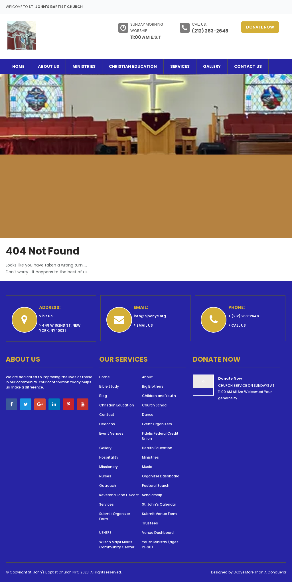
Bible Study (109, 386)
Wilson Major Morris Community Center (116, 545)
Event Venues (111, 433)
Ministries (84, 66)
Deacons (107, 424)
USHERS (105, 532)
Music (147, 466)
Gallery (212, 66)
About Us (48, 66)
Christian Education (133, 66)
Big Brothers (152, 386)
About (147, 377)
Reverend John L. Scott (119, 495)
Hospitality (109, 457)
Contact (106, 414)
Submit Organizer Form (114, 516)
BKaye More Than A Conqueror (260, 572)
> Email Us (143, 325)
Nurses (105, 476)
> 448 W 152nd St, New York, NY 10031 (59, 328)
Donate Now (260, 27)
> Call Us (237, 325)
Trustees (150, 523)
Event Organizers (157, 424)
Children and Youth (159, 395)
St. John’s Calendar (159, 504)
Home (18, 66)
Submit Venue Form (159, 513)
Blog (103, 395)
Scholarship (152, 495)
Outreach (107, 485)
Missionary (108, 466)
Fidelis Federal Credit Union (160, 436)
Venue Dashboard (158, 532)
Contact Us (248, 66)
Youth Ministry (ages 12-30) (160, 545)
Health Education (157, 447)
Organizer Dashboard (160, 476)
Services (180, 66)
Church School (154, 405)
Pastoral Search (155, 485)
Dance (147, 414)
